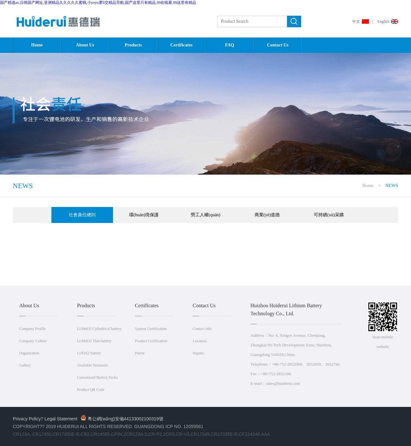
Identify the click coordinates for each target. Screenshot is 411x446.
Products (133, 45)
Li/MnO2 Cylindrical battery (99, 328)
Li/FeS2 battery (89, 353)
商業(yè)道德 (267, 214)
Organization (29, 353)
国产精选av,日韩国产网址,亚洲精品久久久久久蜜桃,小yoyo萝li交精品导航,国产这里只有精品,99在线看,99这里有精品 (98, 2)
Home (37, 45)
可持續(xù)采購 (329, 214)
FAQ (229, 45)
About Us (85, 45)
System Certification (151, 328)
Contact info (202, 328)
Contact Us (278, 45)
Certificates (181, 45)
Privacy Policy (27, 418)
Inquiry (198, 353)
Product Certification (151, 341)
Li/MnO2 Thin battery (94, 341)
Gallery (25, 365)
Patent (139, 353)
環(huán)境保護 (144, 214)
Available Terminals (92, 365)
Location (199, 341)
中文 (356, 21)
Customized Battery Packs (97, 377)
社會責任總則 (82, 214)
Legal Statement (61, 418)
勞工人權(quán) (206, 214)
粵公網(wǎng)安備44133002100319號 (122, 418)
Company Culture (33, 341)
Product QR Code (90, 389)
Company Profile (32, 328)
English (383, 21)
